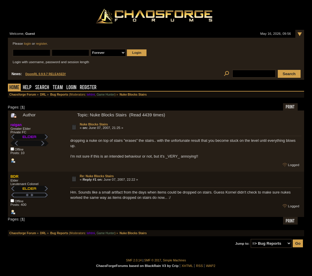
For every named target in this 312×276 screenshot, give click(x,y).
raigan (16, 125)
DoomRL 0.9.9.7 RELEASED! (45, 74)
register (41, 43)
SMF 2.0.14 (134, 260)
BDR (15, 176)
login (27, 43)
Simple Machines (174, 260)
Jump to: (242, 243)
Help (27, 88)
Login (71, 88)
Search (42, 88)
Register (88, 88)
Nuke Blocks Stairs (94, 124)
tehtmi (91, 94)
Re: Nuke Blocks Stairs (97, 176)
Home (14, 88)
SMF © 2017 (152, 260)
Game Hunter (105, 94)
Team (58, 88)
